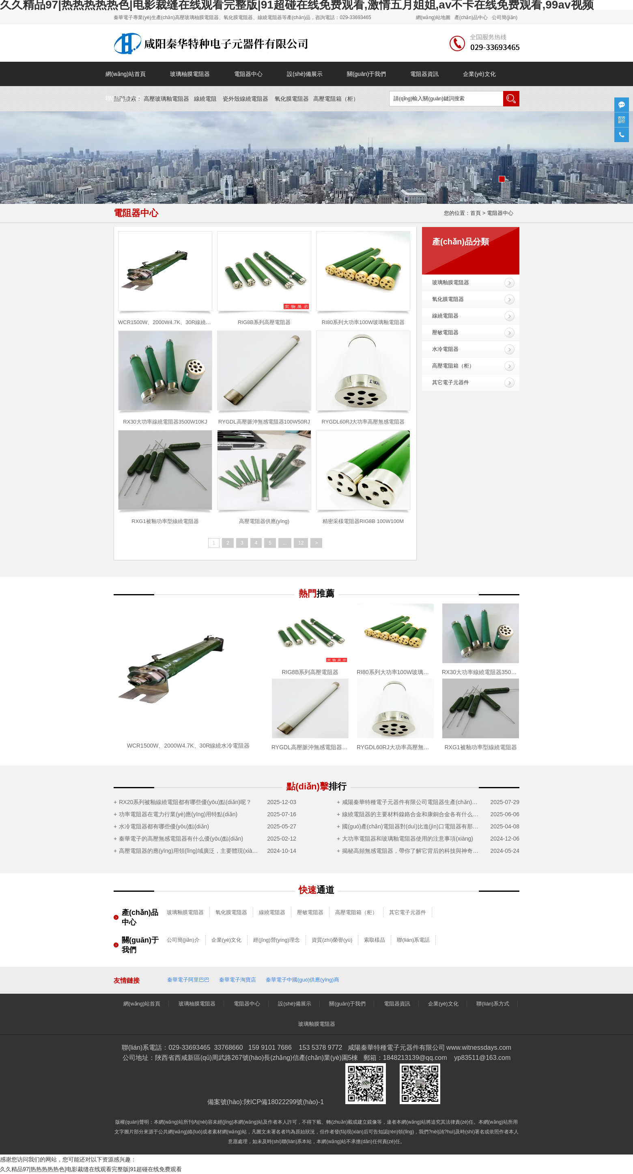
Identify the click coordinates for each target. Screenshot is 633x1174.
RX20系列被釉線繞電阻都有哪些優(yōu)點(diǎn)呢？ (185, 802)
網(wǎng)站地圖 (433, 17)
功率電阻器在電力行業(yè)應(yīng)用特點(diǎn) (178, 814)
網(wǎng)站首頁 (126, 74)
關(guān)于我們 (366, 74)
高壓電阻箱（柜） (453, 366)
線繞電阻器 (445, 316)
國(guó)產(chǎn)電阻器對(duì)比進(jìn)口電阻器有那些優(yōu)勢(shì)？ (412, 826)
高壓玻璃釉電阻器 (166, 98)
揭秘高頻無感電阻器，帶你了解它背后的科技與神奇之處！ (412, 851)
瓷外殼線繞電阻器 (245, 98)
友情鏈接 (127, 980)
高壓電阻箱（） (336, 98)
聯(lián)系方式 (123, 98)
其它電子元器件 (450, 382)
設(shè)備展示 (305, 74)
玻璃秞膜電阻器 (190, 74)
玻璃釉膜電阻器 (450, 282)
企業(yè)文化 (479, 74)
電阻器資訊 (424, 74)
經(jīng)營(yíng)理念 (276, 940)
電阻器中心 (248, 74)
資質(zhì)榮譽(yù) (332, 940)
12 (301, 543)
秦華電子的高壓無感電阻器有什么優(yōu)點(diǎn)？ (181, 838)
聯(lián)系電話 (413, 940)
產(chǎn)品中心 (471, 17)
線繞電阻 (205, 98)
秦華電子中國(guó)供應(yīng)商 (302, 980)
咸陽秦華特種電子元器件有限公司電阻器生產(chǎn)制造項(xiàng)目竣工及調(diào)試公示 (412, 802)
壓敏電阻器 (445, 332)
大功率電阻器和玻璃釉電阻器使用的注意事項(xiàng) (407, 838)
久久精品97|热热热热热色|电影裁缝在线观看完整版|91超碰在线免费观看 (91, 1169)
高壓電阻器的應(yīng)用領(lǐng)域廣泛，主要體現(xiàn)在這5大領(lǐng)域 (189, 851)
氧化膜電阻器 (292, 98)
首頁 (475, 213)
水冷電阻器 (445, 349)
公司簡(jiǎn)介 (183, 940)
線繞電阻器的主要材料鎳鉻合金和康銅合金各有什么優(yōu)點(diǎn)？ (412, 814)
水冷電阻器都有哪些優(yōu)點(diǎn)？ (164, 826)
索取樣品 (374, 940)
